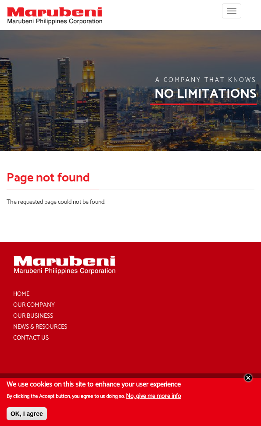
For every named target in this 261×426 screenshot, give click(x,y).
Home (21, 294)
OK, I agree (27, 416)
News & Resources (40, 327)
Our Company (34, 305)
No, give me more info (153, 399)
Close (248, 380)
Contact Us (31, 338)
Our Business (33, 316)
